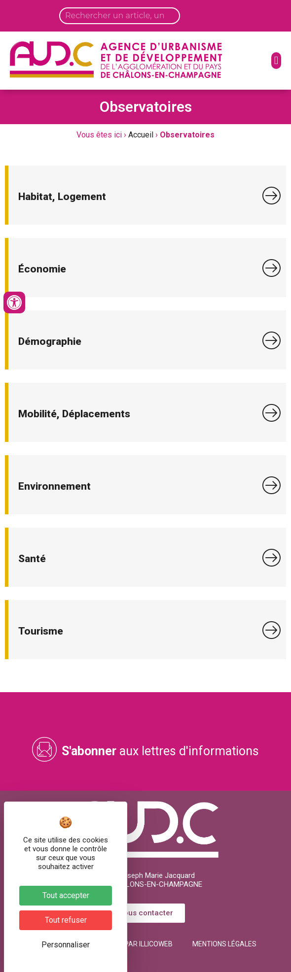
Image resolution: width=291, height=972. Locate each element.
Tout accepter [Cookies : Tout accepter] (65, 895)
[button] (276, 60)
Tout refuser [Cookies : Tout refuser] (66, 920)
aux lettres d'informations (160, 751)
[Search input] (119, 15)
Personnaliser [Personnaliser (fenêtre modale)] (65, 944)
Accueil (140, 134)
